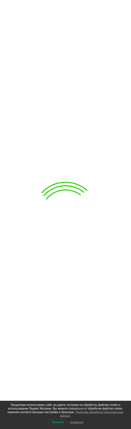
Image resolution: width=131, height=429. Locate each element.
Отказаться (76, 422)
